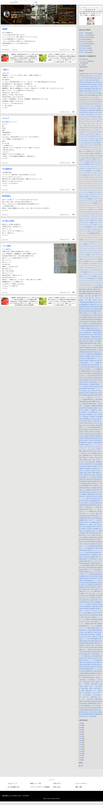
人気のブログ (57, 783)
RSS (81, 766)
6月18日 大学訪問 (84, 35)
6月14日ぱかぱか (84, 41)
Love (64, 22)
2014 (80, 749)
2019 (80, 738)
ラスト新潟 (6, 246)
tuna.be (51, 779)
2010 (80, 757)
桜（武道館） (83, 65)
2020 (80, 736)
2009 (80, 760)
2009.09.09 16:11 (65, 239)
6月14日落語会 (83, 39)
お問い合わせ (57, 787)
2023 (80, 729)
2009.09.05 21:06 (65, 292)
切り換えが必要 (8, 221)
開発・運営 (79, 787)
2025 (80, 725)
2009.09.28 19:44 (65, 50)
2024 (80, 727)
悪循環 (4, 29)
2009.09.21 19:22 (65, 162)
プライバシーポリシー (36, 787)
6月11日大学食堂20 (85, 43)
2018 (80, 740)
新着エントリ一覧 (35, 783)
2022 (80, 732)
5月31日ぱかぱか (84, 50)
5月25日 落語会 (84, 52)
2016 (80, 745)
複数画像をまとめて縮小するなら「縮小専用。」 (16, 795)
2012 (80, 753)
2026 (80, 723)
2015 (80, 747)
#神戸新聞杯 (5, 50)
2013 (80, 751)
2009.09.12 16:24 (65, 190)
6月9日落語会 (83, 46)
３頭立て (5, 70)
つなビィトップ (12, 783)
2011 (80, 755)
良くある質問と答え (13, 787)
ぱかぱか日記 (38, 8)
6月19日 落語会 (84, 33)
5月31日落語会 (83, 59)
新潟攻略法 (6, 196)
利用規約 (47, 787)
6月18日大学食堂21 (85, 37)
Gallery (56, 22)
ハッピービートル (17, 12)
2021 (80, 734)
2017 (80, 742)
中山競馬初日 (7, 169)
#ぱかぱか (15, 50)
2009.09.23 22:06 (65, 112)
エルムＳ (5, 118)
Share (71, 22)
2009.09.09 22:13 (65, 214)
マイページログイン (81, 783)
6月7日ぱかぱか (83, 48)
